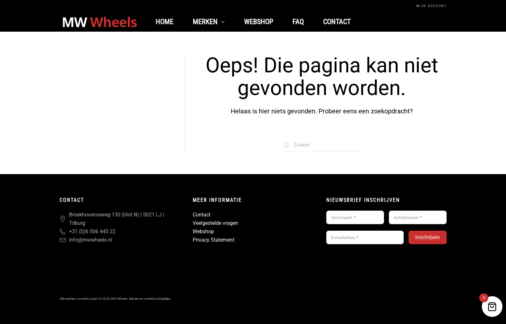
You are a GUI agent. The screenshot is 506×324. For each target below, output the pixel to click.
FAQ (298, 22)
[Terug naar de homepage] (99, 22)
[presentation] (375, 263)
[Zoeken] (321, 145)
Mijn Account (431, 6)
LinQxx (165, 299)
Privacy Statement (213, 240)
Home (164, 22)
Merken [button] (209, 22)
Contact (336, 22)
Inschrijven (427, 237)
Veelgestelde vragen (215, 223)
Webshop (258, 22)
